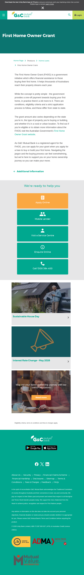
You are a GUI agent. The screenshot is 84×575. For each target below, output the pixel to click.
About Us (16, 475)
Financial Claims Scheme (55, 475)
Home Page (18, 61)
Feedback (46, 482)
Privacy (37, 475)
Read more (41, 398)
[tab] (42, 170)
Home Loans (44, 61)
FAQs (56, 482)
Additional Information (30, 171)
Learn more (50, 4)
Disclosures (38, 479)
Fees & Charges (32, 482)
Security (27, 475)
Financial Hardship (21, 479)
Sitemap (51, 479)
